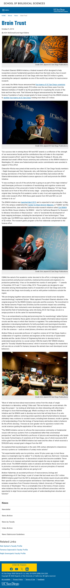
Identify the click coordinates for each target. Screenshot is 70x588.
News (16, 15)
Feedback (41, 579)
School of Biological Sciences (24, 3)
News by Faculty (8, 522)
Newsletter (6, 509)
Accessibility (6, 579)
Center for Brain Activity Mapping (40, 205)
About (10, 15)
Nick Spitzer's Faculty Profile (11, 546)
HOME (4, 15)
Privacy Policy (18, 579)
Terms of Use (30, 579)
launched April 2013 (28, 202)
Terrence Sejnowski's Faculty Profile (14, 550)
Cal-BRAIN (62, 207)
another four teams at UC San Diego (17, 98)
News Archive (7, 516)
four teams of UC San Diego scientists (50, 85)
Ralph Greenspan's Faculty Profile (13, 553)
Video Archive (7, 528)
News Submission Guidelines (13, 534)
